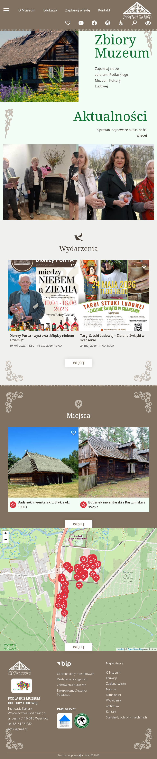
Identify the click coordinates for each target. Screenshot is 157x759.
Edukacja (50, 10)
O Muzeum (26, 10)
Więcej (142, 135)
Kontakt (104, 10)
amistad (84, 755)
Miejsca (111, 689)
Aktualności (113, 695)
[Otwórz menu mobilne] (6, 10)
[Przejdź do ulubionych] (68, 23)
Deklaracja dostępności (72, 679)
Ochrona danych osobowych (75, 674)
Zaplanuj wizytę (77, 10)
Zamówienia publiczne (71, 685)
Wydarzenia (113, 700)
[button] (90, 562)
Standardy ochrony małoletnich (126, 717)
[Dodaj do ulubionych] (73, 266)
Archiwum (112, 706)
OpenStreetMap (136, 649)
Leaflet (120, 649)
